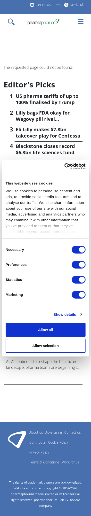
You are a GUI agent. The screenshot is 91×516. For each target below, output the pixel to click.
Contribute (37, 442)
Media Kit (77, 4)
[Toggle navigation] (13, 21)
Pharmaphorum (17, 439)
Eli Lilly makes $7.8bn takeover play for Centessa (48, 132)
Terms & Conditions (44, 462)
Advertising (53, 432)
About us (36, 432)
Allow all (45, 330)
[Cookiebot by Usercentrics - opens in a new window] (64, 166)
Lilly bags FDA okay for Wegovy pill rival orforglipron (43, 119)
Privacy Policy (39, 452)
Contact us (72, 432)
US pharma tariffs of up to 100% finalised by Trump (47, 99)
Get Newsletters (48, 4)
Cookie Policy (58, 442)
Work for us (70, 462)
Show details (65, 314)
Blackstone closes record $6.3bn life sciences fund (45, 149)
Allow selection (45, 346)
